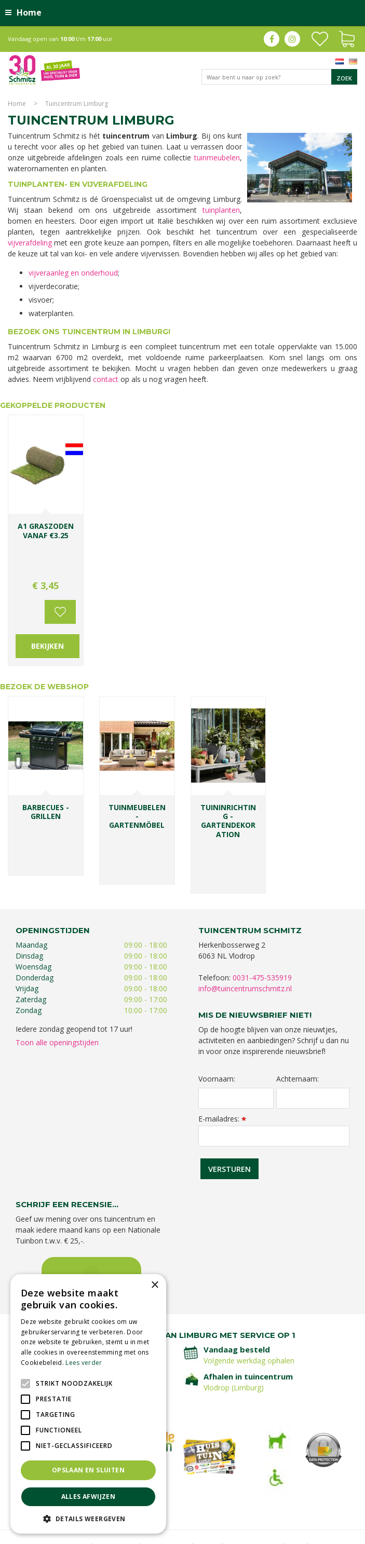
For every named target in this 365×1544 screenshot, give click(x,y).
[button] (88, 1518)
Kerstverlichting (311, 1486)
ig (292, 39)
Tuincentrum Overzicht (324, 1533)
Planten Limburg (212, 1475)
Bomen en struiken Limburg (279, 1475)
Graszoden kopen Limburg (199, 1496)
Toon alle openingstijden (57, 971)
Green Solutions (262, 1533)
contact (105, 379)
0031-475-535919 (262, 906)
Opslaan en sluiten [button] (88, 1470)
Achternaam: (297, 1007)
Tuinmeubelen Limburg (277, 1496)
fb (271, 39)
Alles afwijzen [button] (88, 1496)
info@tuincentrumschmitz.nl (245, 917)
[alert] (88, 1404)
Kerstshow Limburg (256, 1486)
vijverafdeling (30, 243)
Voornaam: (216, 1007)
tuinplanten (221, 210)
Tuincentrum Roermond (181, 1506)
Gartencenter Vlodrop (192, 1486)
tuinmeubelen (217, 157)
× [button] (154, 1285)
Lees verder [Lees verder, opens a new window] (83, 1362)
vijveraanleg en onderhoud (73, 273)
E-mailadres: (222, 1047)
